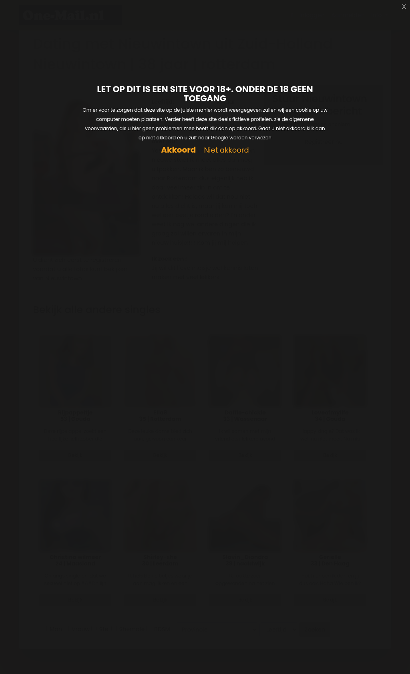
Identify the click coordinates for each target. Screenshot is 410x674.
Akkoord (178, 150)
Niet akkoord (226, 150)
